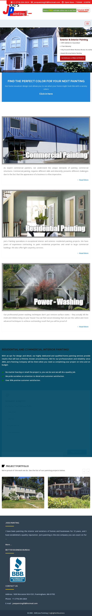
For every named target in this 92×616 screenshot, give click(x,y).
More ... (8, 544)
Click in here (46, 94)
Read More (83, 180)
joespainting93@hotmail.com (47, 2)
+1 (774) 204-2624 (21, 2)
